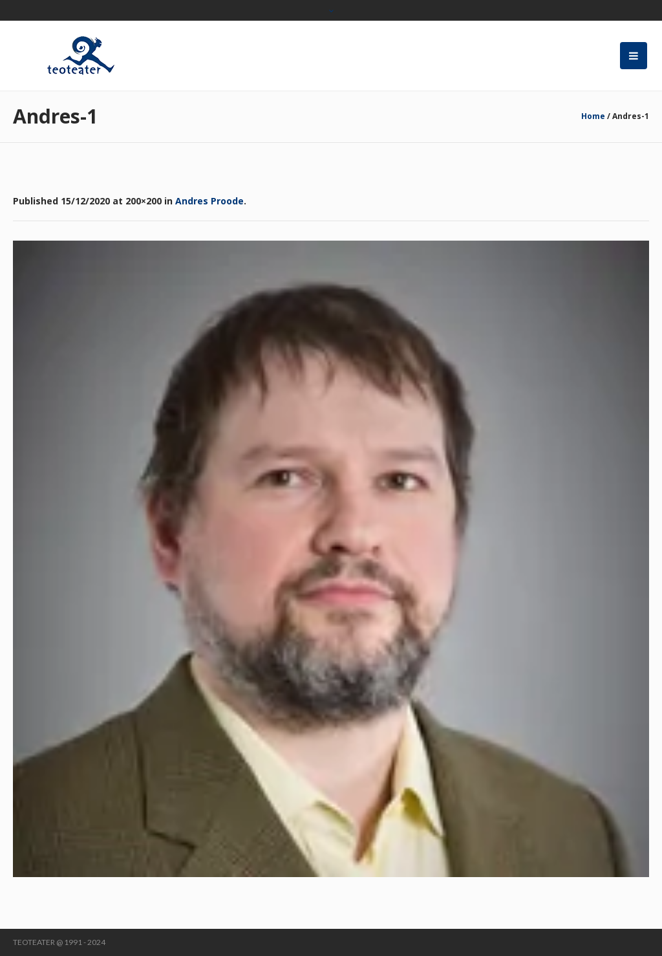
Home (593, 116)
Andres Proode (209, 201)
